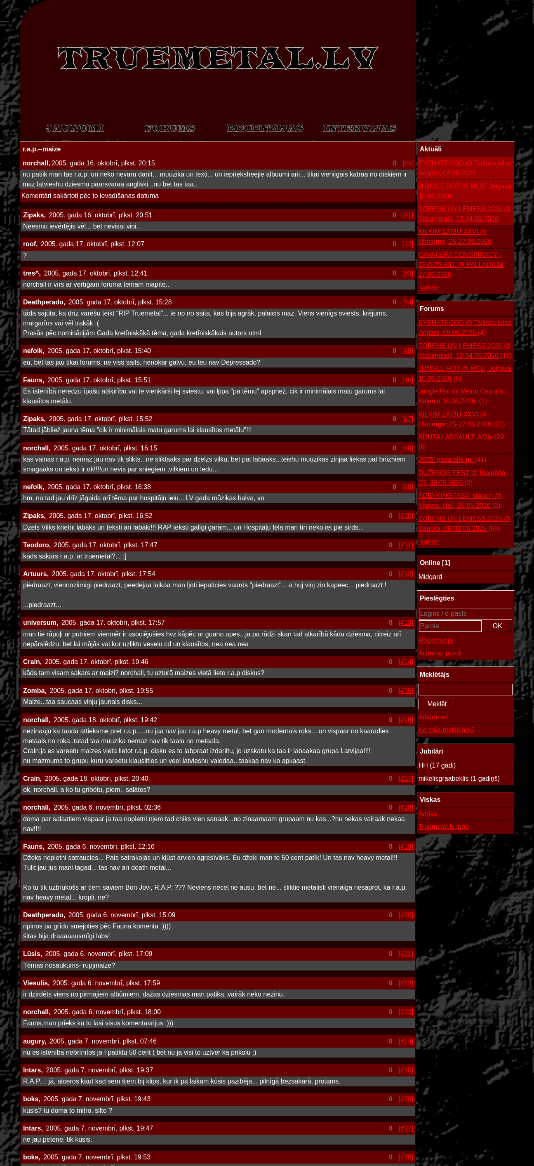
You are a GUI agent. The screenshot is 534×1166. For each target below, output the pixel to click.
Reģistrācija (436, 640)
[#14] (406, 661)
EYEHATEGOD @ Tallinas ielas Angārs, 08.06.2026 (465, 168)
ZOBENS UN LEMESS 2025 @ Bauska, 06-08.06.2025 (464, 524)
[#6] (408, 380)
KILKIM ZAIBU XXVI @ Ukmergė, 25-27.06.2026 (455, 236)
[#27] (406, 1128)
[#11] (406, 545)
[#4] (408, 302)
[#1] (408, 215)
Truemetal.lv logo (444, 826)
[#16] (406, 719)
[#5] (408, 350)
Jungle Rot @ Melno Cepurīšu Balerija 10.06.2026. (463, 397)
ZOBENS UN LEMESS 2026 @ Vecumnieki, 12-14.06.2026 (464, 213)
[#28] (406, 1157)
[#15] (406, 690)
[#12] (406, 573)
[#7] (408, 418)
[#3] (408, 273)
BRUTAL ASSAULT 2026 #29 (461, 442)
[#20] (406, 915)
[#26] (406, 1098)
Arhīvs (428, 813)
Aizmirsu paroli (440, 653)
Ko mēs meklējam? (447, 729)
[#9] (408, 486)
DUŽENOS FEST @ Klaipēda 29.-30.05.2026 (462, 478)
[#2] (408, 243)
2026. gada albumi (453, 460)
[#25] (406, 1070)
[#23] (406, 1011)
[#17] (406, 778)
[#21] (406, 953)
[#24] (406, 1041)
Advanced (433, 717)
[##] (408, 163)
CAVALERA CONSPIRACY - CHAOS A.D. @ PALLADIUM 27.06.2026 (461, 264)
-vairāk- (429, 287)
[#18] (406, 807)
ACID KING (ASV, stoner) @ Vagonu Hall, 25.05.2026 (460, 501)
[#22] (406, 983)
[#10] (406, 515)
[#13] (406, 622)
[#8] (408, 448)
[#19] (406, 846)
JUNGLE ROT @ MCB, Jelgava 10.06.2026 (465, 191)
